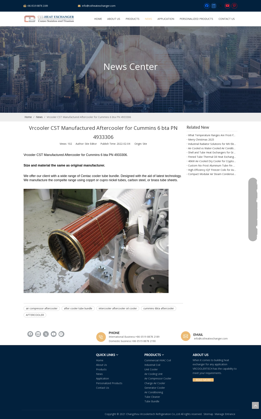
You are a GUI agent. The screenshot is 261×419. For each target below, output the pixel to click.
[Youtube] (227, 6)
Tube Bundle (151, 401)
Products (101, 369)
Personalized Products (109, 383)
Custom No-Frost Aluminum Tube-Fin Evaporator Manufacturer (212, 165)
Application (102, 378)
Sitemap (208, 414)
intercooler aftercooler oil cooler (118, 308)
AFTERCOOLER (35, 315)
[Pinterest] (234, 6)
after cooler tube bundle (78, 308)
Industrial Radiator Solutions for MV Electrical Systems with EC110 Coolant (212, 144)
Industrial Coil (152, 365)
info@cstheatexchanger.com (98, 5)
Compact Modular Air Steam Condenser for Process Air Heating (212, 174)
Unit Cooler (151, 369)
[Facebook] (207, 6)
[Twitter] (220, 6)
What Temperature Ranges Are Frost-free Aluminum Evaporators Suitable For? (212, 135)
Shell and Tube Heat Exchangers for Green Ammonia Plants (212, 152)
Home (99, 360)
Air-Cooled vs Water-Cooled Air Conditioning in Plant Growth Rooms (212, 148)
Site (145, 143)
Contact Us (102, 387)
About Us (101, 365)
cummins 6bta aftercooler (158, 308)
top (255, 405)
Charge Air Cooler (154, 383)
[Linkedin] (214, 6)
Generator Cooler (154, 387)
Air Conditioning (153, 392)
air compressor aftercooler (41, 308)
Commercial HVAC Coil (157, 360)
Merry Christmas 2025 (201, 139)
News (99, 374)
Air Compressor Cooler (157, 378)
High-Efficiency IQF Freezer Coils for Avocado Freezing (212, 170)
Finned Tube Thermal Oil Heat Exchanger (212, 156)
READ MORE (203, 380)
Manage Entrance (225, 414)
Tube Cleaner (152, 396)
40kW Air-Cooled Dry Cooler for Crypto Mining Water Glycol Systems (212, 161)
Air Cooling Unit (153, 374)
